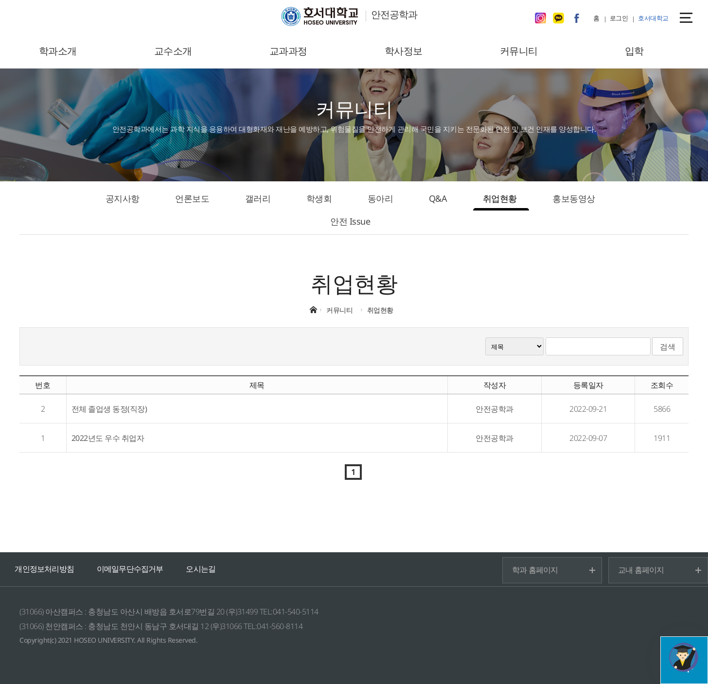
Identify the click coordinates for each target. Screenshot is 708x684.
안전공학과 (394, 14)
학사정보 (404, 50)
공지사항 (123, 198)
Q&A (438, 198)
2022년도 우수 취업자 (107, 438)
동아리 (380, 198)
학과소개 (58, 50)
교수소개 (173, 50)
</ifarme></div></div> (683, 657)
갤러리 (258, 198)
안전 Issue (350, 221)
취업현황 (500, 198)
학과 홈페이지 (535, 569)
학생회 (319, 198)
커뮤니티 (519, 50)
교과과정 (288, 50)
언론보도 (192, 198)
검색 (667, 346)
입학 (634, 50)
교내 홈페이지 (641, 569)
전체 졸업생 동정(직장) (109, 408)
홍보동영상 (573, 198)
